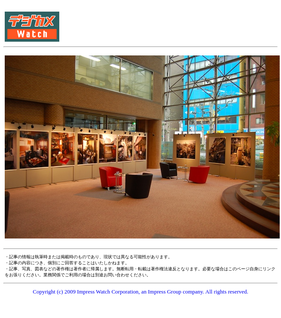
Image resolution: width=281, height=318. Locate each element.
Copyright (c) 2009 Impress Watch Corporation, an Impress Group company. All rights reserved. (140, 291)
